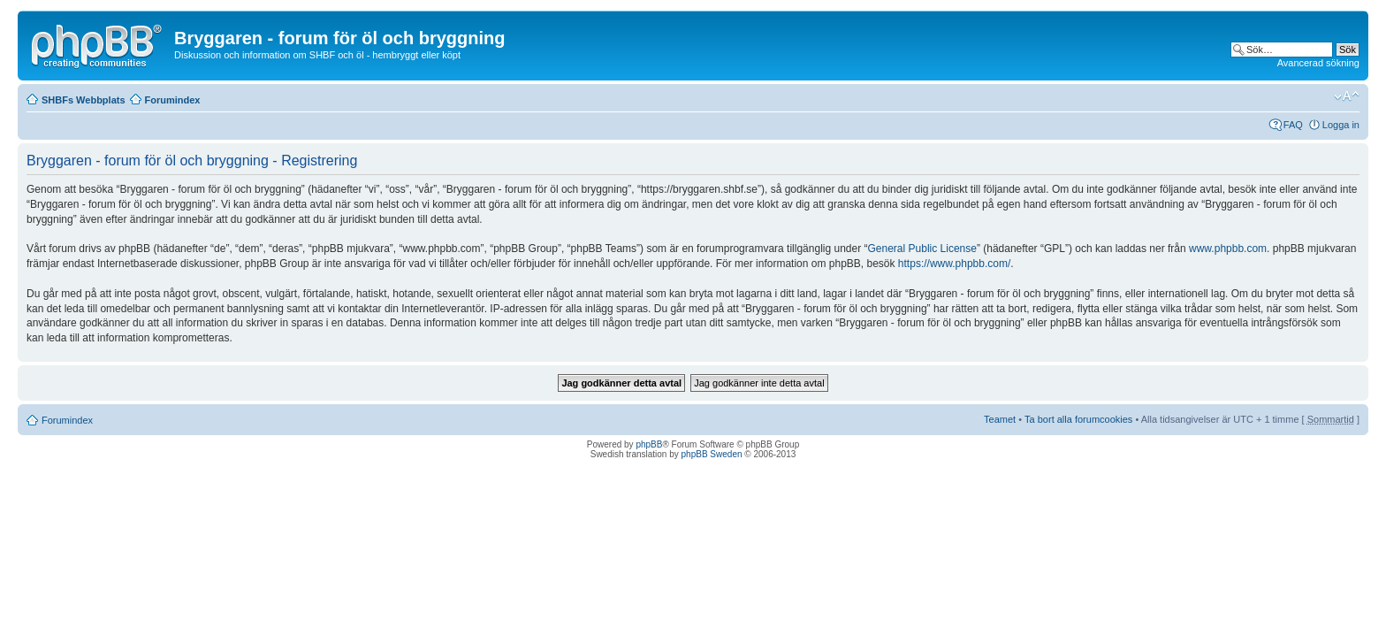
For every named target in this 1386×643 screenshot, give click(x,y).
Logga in (1340, 124)
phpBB (649, 444)
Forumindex (173, 100)
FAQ (1293, 124)
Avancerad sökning (1318, 62)
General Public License (922, 248)
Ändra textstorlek (1346, 96)
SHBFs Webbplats (84, 100)
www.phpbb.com (1228, 248)
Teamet (1000, 419)
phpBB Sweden (712, 454)
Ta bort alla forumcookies (1078, 419)
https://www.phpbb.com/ (954, 263)
